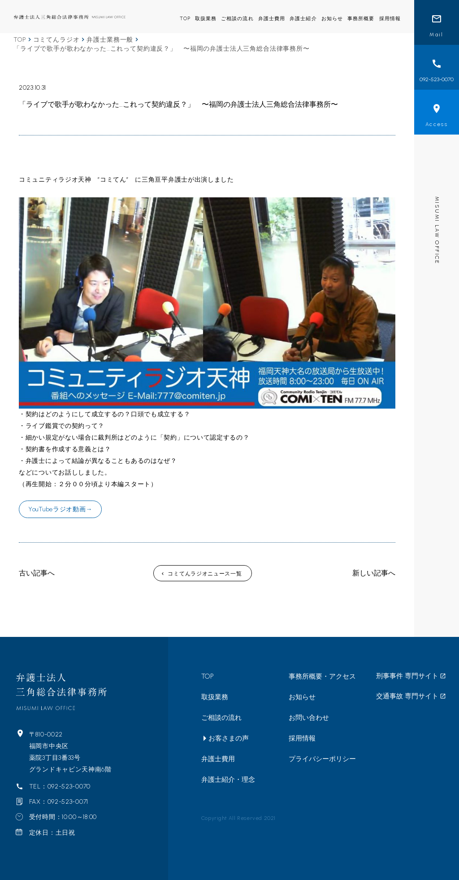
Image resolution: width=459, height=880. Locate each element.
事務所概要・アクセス (322, 676)
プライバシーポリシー (322, 759)
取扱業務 (206, 19)
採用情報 (390, 19)
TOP (185, 19)
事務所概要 (361, 19)
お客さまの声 (228, 738)
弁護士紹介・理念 (228, 779)
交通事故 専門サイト (407, 696)
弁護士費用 (272, 19)
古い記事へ (37, 573)
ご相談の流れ (237, 19)
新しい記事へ (373, 573)
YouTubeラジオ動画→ (60, 509)
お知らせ (332, 19)
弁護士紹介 (303, 19)
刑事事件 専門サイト (407, 676)
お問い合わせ (309, 718)
